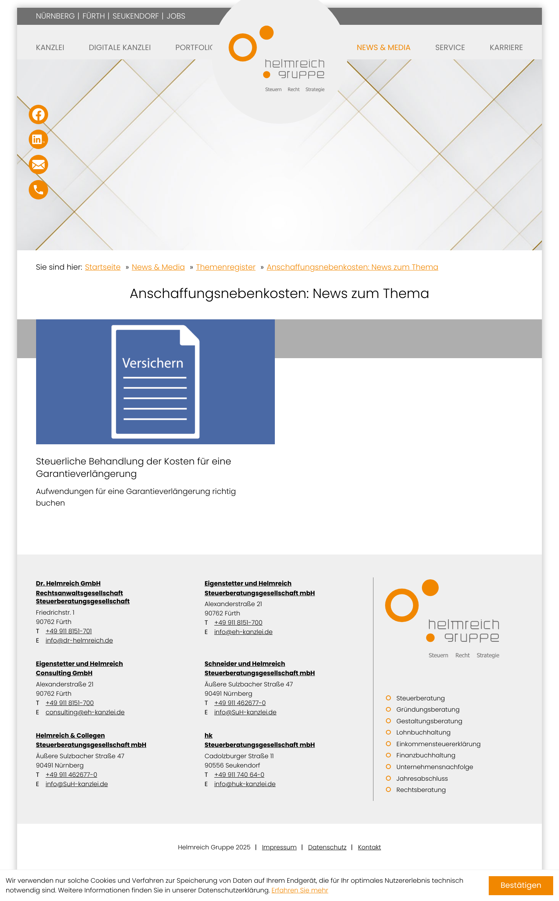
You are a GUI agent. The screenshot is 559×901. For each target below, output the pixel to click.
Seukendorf (136, 15)
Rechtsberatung (421, 789)
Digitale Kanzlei (120, 47)
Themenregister (225, 267)
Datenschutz (327, 847)
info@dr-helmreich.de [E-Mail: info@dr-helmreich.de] (79, 640)
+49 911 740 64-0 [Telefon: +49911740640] (239, 774)
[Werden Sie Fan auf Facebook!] (38, 114)
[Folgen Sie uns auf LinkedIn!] (38, 139)
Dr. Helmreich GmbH (111, 592)
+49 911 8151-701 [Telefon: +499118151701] (69, 631)
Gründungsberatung (428, 709)
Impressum (279, 847)
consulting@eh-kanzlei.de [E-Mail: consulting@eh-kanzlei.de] (85, 712)
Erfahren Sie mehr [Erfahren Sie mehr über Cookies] (300, 890)
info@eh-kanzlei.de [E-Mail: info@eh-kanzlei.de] (243, 631)
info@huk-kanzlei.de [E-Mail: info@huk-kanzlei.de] (245, 784)
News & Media (384, 47)
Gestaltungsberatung (429, 721)
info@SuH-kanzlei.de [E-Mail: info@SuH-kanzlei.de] (245, 712)
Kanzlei (50, 47)
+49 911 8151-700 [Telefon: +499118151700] (238, 622)
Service (450, 47)
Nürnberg (55, 15)
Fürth (93, 15)
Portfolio (195, 47)
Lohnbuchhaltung (423, 732)
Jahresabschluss (422, 778)
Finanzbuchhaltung (425, 755)
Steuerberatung (420, 698)
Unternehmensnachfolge (434, 766)
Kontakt (369, 847)
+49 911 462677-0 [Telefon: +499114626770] (240, 702)
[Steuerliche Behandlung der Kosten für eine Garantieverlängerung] (155, 414)
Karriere (506, 47)
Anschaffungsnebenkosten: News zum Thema (352, 267)
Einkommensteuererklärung (438, 744)
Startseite (103, 267)
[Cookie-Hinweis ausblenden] (521, 885)
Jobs (176, 15)
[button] (38, 189)
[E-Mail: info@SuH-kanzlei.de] (38, 164)
